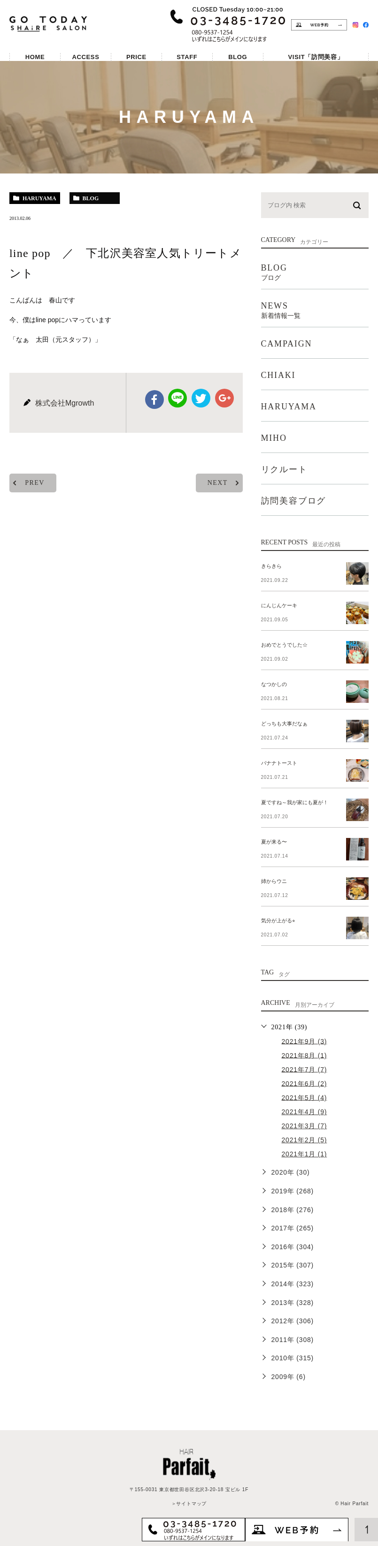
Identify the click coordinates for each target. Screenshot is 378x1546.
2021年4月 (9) (304, 1112)
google (224, 398)
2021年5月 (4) (304, 1097)
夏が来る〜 (274, 842)
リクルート (284, 469)
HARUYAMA (288, 406)
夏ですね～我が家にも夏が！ (294, 802)
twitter (201, 398)
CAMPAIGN (286, 343)
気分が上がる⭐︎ (278, 920)
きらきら (271, 566)
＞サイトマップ (189, 1503)
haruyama (39, 198)
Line (177, 398)
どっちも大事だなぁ (284, 723)
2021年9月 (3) (304, 1041)
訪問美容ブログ (293, 500)
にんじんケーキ (279, 605)
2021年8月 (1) (304, 1055)
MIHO (274, 438)
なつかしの (274, 684)
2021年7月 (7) (304, 1069)
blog (91, 198)
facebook (154, 399)
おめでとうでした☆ (284, 645)
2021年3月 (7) (304, 1126)
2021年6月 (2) (304, 1083)
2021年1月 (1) (304, 1154)
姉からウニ (274, 881)
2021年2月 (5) (304, 1140)
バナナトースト (279, 763)
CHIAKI (278, 375)
